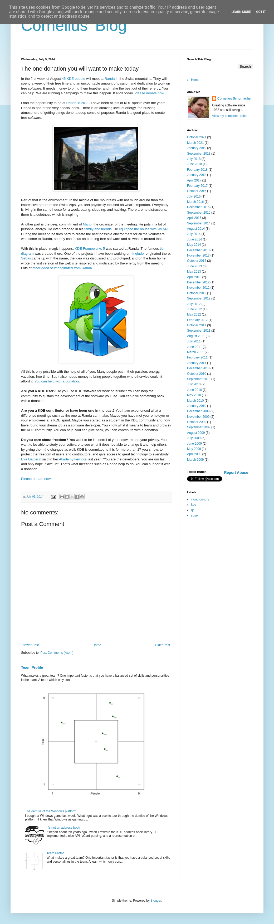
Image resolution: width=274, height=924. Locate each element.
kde (193, 505)
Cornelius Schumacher (234, 98)
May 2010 (194, 395)
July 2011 (193, 341)
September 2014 (199, 223)
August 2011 (196, 336)
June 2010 (194, 390)
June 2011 (194, 347)
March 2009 (195, 459)
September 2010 (199, 379)
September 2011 (199, 330)
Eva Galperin (31, 459)
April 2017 (194, 180)
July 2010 (193, 384)
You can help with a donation (57, 381)
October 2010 (196, 374)
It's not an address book (63, 827)
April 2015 (194, 218)
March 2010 (195, 400)
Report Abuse (236, 472)
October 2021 (196, 137)
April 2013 (194, 277)
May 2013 (194, 271)
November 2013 (198, 255)
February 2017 (197, 186)
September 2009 (199, 427)
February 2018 (197, 169)
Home (97, 645)
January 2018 (196, 175)
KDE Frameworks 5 (90, 248)
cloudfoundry (200, 499)
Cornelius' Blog (74, 25)
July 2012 (193, 304)
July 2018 (193, 159)
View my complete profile (229, 116)
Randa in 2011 (77, 103)
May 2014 (194, 245)
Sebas (26, 258)
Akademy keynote (73, 459)
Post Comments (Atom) (56, 653)
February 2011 (197, 357)
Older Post (162, 645)
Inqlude (138, 253)
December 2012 (198, 282)
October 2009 (196, 422)
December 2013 (198, 250)
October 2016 (196, 191)
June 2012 (194, 309)
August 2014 (196, 228)
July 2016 (193, 196)
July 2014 (193, 234)
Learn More (241, 12)
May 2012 (194, 314)
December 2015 (198, 207)
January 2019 (196, 148)
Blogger (155, 900)
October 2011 (196, 325)
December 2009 (198, 411)
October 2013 (196, 261)
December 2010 (198, 368)
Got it (261, 12)
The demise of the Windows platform (50, 811)
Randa (110, 79)
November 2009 (198, 417)
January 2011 (196, 363)
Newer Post (30, 645)
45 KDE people (73, 79)
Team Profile (32, 667)
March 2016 (195, 202)
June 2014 (194, 239)
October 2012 (196, 293)
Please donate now (149, 93)
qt (192, 510)
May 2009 (194, 449)
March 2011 (195, 352)
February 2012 (197, 320)
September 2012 (199, 298)
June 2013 (194, 266)
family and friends (97, 229)
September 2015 (199, 212)
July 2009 (193, 438)
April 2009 (194, 454)
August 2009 (196, 433)
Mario (87, 224)
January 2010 (196, 406)
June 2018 (194, 164)
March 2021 (195, 143)
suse (194, 515)
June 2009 (194, 443)
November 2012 (198, 287)
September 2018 (199, 153)
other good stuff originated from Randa (62, 268)
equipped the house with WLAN (143, 229)
